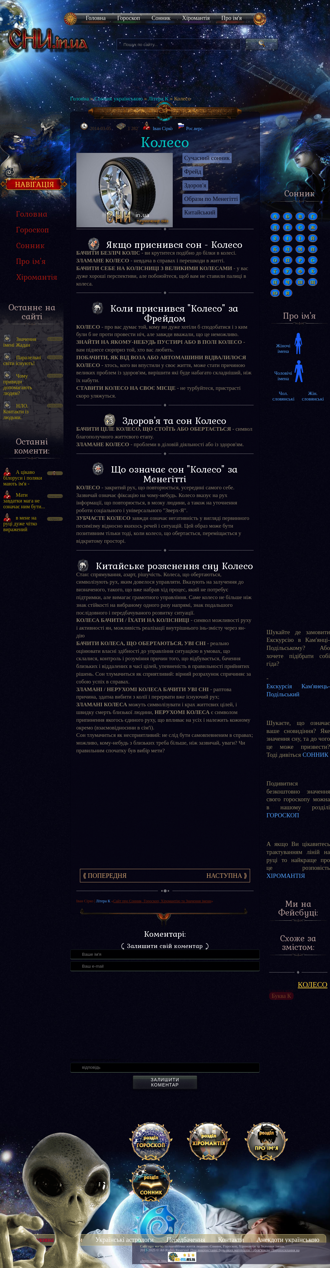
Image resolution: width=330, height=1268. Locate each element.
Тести (74, 1239)
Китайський (200, 212)
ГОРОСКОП (283, 815)
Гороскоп (128, 18)
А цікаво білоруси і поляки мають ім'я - (22, 477)
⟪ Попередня (105, 875)
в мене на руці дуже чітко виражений (20, 523)
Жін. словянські (313, 396)
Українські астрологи (124, 1239)
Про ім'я (231, 18)
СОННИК (315, 754)
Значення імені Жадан (19, 342)
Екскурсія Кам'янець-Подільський (298, 690)
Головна (96, 18)
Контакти (231, 1239)
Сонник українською (118, 99)
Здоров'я (195, 185)
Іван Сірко (163, 128)
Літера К (158, 99)
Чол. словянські (283, 396)
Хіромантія (196, 18)
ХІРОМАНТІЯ (286, 875)
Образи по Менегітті (211, 198)
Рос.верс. (190, 127)
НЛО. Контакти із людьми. (16, 411)
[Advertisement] (31, 646)
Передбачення (186, 1239)
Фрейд (192, 171)
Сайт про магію (152, 1246)
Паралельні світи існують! (22, 360)
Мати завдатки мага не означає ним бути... (24, 500)
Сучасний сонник (207, 158)
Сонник (160, 18)
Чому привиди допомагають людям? (17, 384)
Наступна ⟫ (226, 875)
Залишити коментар (165, 1082)
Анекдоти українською (288, 1239)
